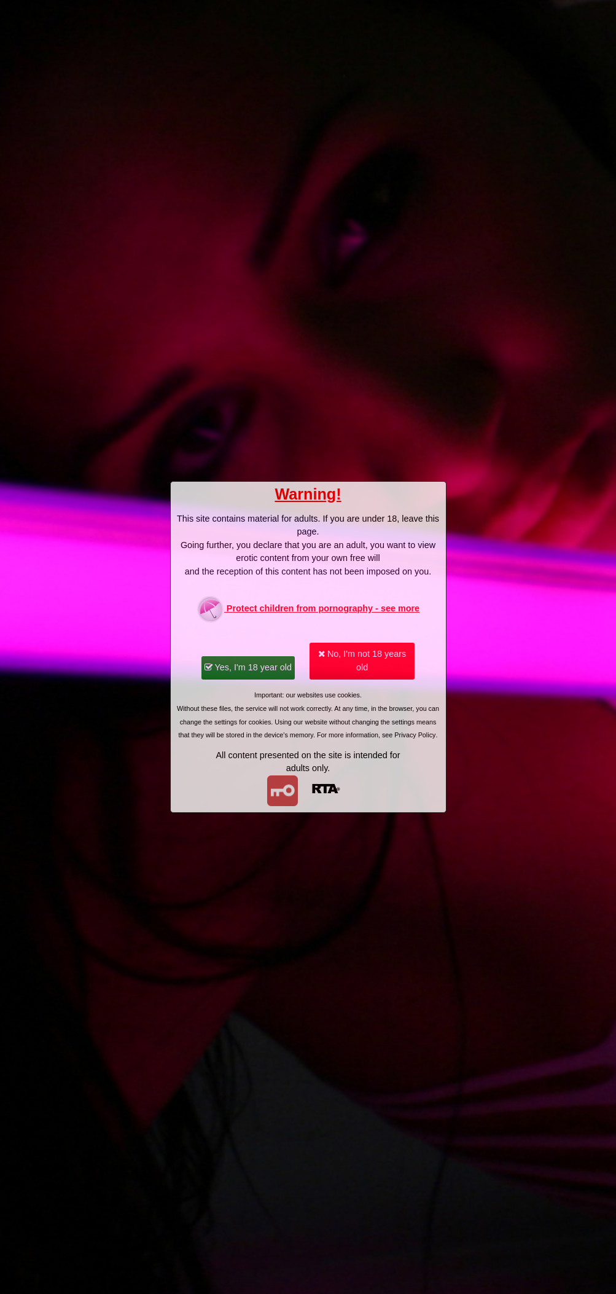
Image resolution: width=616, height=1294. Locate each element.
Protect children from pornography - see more (308, 609)
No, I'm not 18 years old (362, 660)
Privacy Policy (414, 735)
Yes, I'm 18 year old (248, 667)
